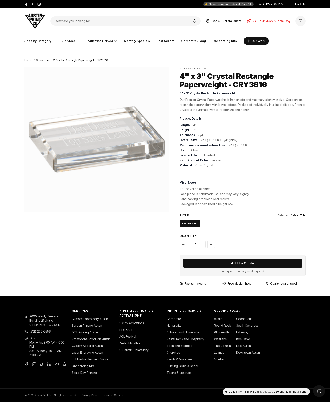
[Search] (194, 21)
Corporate (174, 319)
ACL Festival (127, 336)
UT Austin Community (134, 350)
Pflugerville (222, 332)
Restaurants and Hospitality (185, 339)
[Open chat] (319, 391)
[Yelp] (57, 364)
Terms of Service (113, 395)
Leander (220, 352)
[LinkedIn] (49, 364)
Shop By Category (40, 41)
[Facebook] (26, 4)
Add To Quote (242, 263)
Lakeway (242, 332)
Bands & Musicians (179, 359)
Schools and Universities (184, 332)
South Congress (247, 325)
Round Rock (222, 325)
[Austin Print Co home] (34, 21)
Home (28, 60)
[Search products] (121, 21)
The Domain (222, 346)
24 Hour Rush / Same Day (268, 21)
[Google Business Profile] (64, 364)
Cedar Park (244, 319)
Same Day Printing (84, 372)
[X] (32, 4)
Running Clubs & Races (183, 366)
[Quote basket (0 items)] (300, 21)
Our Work (256, 41)
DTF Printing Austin (85, 332)
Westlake (220, 339)
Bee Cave (243, 339)
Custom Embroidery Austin (90, 319)
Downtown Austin (248, 352)
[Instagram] (39, 4)
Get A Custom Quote (224, 21)
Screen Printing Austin (87, 325)
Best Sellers (165, 41)
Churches (173, 352)
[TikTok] (42, 364)
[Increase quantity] (211, 244)
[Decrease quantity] (183, 244)
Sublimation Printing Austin (90, 359)
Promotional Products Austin (91, 339)
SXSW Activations (131, 323)
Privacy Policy (90, 395)
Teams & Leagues (179, 372)
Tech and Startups (179, 346)
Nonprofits (174, 325)
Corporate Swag (193, 41)
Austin (218, 319)
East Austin (243, 346)
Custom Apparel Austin (87, 346)
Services (71, 41)
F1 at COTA (126, 330)
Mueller (219, 359)
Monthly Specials (137, 41)
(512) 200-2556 (271, 4)
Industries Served (101, 41)
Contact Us (297, 4)
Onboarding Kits (225, 41)
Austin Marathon (130, 343)
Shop (39, 60)
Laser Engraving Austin (87, 352)
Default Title (189, 223)
